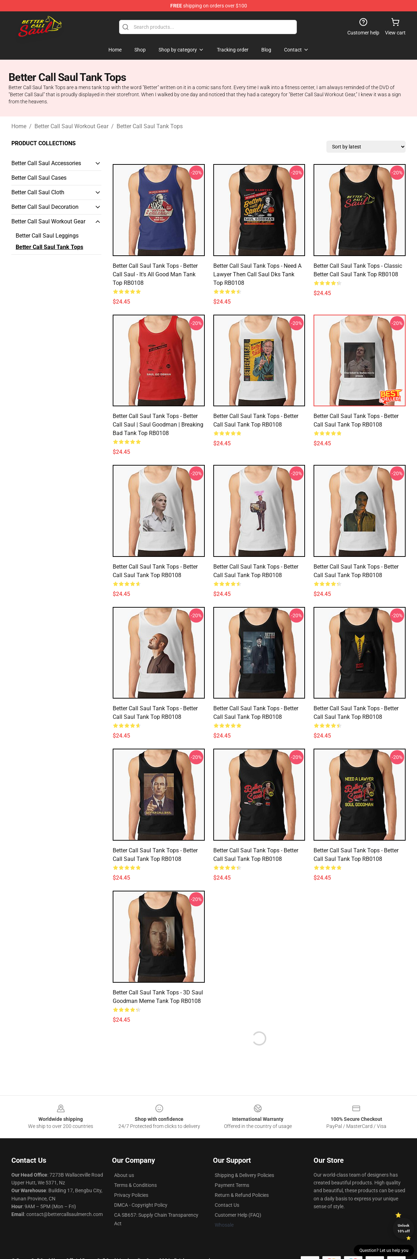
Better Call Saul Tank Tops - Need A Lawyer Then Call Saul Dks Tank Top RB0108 (257, 274)
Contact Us (227, 1205)
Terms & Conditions (135, 1185)
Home (18, 126)
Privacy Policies (131, 1195)
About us (124, 1175)
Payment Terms (232, 1185)
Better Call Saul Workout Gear (71, 126)
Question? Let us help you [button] (383, 1250)
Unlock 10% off (403, 1228)
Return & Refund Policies (242, 1195)
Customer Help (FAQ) (238, 1215)
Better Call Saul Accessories (46, 163)
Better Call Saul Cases (38, 177)
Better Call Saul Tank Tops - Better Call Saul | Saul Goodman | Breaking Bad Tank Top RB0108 (158, 424)
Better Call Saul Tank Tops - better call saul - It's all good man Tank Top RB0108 (155, 274)
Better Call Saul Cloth (37, 192)
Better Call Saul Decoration (45, 206)
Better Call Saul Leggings (47, 235)
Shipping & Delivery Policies (244, 1175)
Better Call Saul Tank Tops (150, 126)
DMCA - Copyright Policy (140, 1205)
